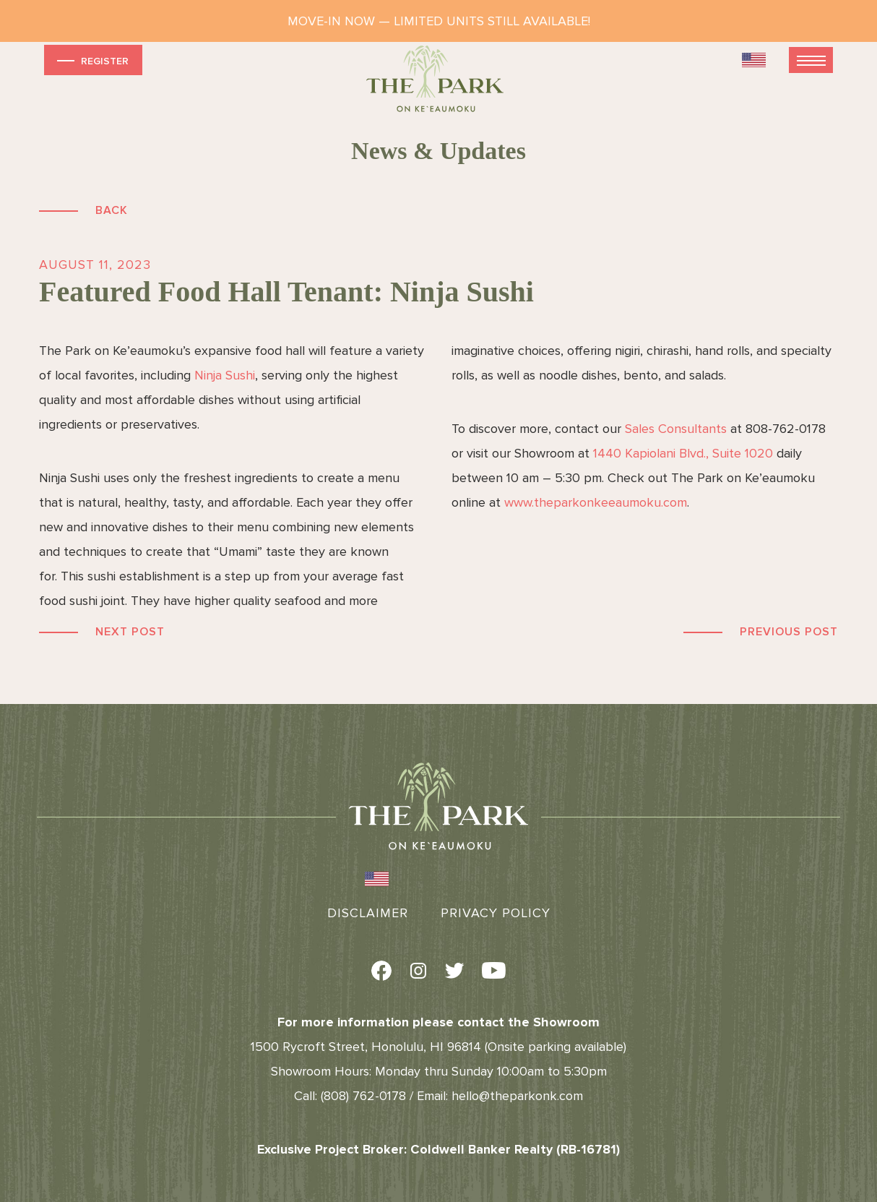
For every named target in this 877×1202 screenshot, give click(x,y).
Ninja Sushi (224, 375)
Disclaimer (367, 913)
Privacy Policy (495, 913)
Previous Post (789, 631)
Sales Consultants (676, 429)
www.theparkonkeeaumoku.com (595, 502)
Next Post (130, 631)
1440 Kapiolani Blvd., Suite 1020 (683, 453)
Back (111, 210)
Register (91, 60)
